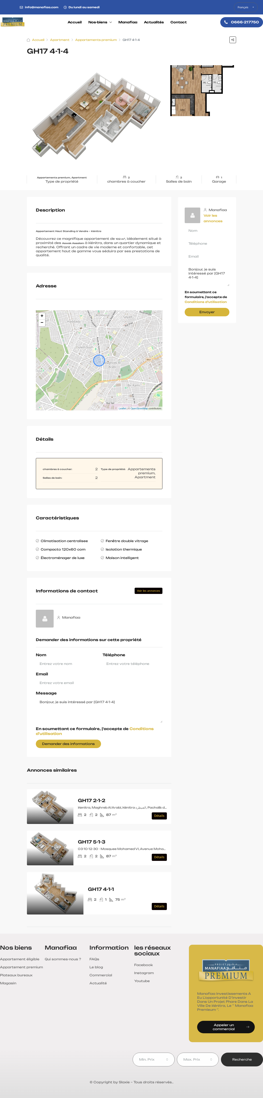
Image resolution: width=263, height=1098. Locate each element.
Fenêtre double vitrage (127, 541)
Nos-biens (97, 22)
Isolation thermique (124, 549)
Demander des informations (68, 744)
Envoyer (207, 312)
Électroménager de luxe (63, 558)
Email (42, 674)
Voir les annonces (148, 590)
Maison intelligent (122, 558)
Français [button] (243, 7)
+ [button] (41, 316)
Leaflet (122, 408)
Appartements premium (96, 40)
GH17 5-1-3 (91, 842)
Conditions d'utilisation (206, 302)
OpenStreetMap (139, 408)
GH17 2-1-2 (91, 800)
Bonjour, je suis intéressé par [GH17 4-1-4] (99, 710)
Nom (41, 655)
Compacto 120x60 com (63, 549)
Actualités (154, 22)
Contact (178, 22)
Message (46, 693)
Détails (159, 816)
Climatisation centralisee (64, 541)
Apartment (59, 40)
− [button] (41, 323)
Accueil (75, 22)
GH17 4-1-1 (101, 889)
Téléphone (114, 655)
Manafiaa (127, 22)
